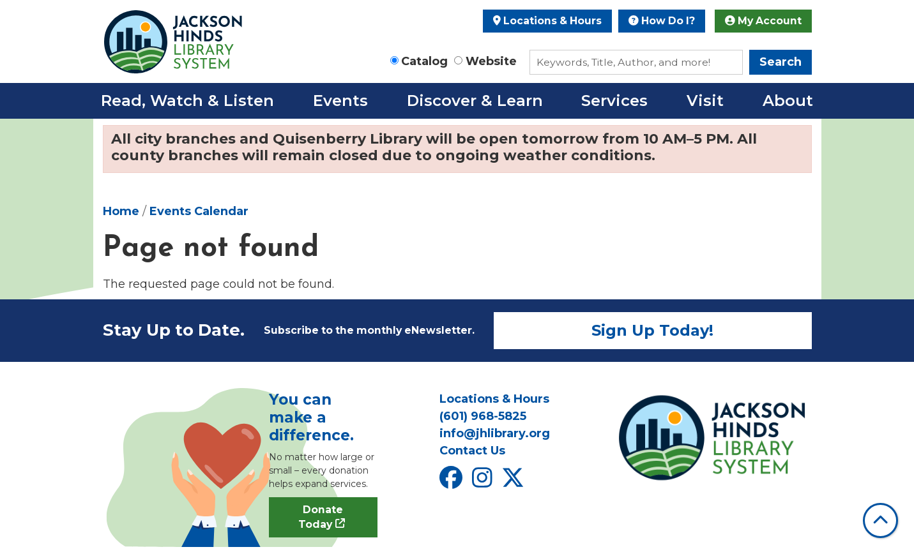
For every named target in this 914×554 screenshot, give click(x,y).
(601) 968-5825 (482, 416)
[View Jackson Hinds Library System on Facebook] (452, 482)
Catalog (424, 61)
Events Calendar (198, 211)
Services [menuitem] (614, 100)
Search (780, 62)
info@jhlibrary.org (494, 433)
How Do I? (661, 21)
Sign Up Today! (652, 330)
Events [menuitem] (340, 100)
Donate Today (321, 517)
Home (121, 211)
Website (491, 61)
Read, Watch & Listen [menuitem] (187, 100)
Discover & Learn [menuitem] (475, 100)
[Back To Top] (880, 520)
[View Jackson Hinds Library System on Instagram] (484, 482)
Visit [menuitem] (705, 100)
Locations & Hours (547, 21)
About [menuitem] (788, 100)
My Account (763, 21)
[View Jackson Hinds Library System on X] (514, 482)
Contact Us (472, 451)
